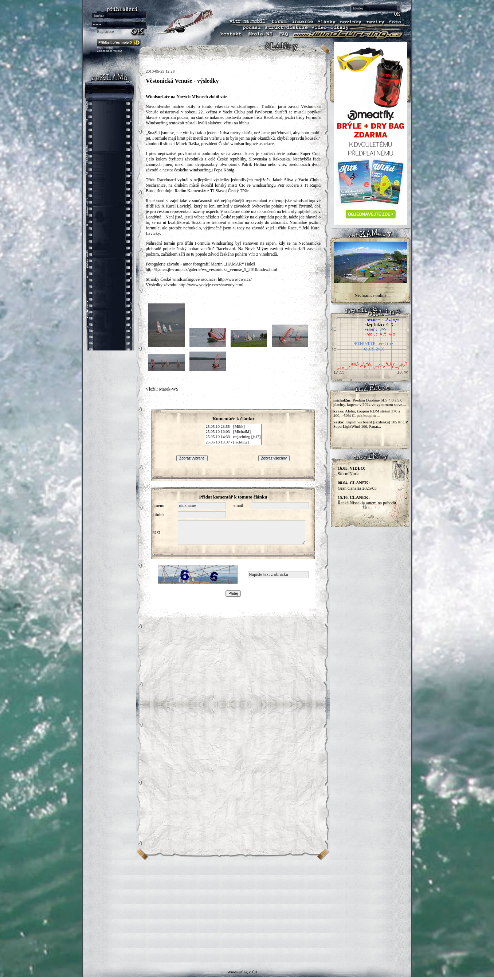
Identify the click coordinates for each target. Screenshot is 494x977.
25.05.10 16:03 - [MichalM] (233, 431)
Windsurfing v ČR (242, 972)
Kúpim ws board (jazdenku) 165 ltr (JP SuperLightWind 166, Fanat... (370, 424)
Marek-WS (168, 389)
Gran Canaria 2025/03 (357, 485)
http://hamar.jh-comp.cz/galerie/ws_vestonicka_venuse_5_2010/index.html (211, 269)
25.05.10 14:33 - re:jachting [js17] (233, 436)
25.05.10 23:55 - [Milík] (233, 426)
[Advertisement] (247, 911)
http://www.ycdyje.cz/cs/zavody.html (211, 284)
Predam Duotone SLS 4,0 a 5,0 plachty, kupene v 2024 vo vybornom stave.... (369, 402)
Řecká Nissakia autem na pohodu (367, 500)
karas (338, 411)
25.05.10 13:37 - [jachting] (233, 442)
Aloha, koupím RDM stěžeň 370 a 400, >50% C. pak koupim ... (366, 413)
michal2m (341, 400)
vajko (338, 422)
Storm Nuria (351, 471)
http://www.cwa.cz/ (235, 279)
